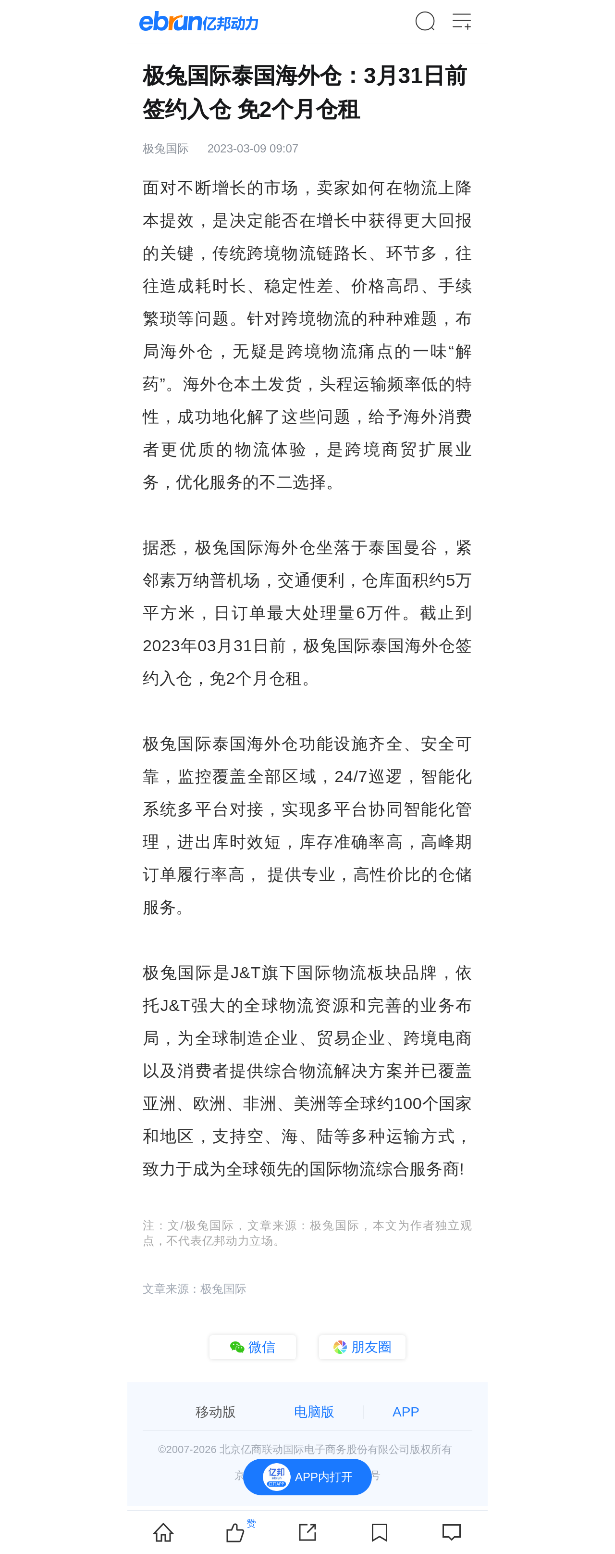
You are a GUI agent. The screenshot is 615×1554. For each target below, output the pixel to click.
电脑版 (314, 1411)
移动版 (216, 1411)
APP (406, 1411)
